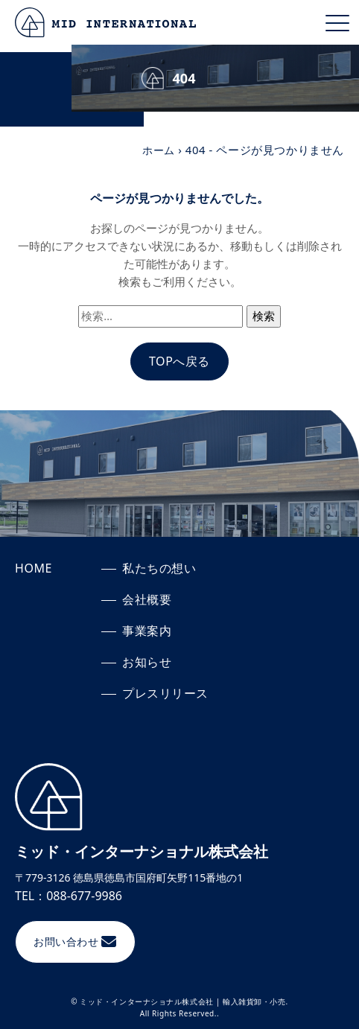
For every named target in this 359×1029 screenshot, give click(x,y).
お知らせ (146, 662)
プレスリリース (165, 693)
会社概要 (146, 599)
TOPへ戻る (179, 361)
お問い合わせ (66, 941)
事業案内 (146, 630)
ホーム (157, 149)
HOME (33, 568)
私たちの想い (159, 568)
